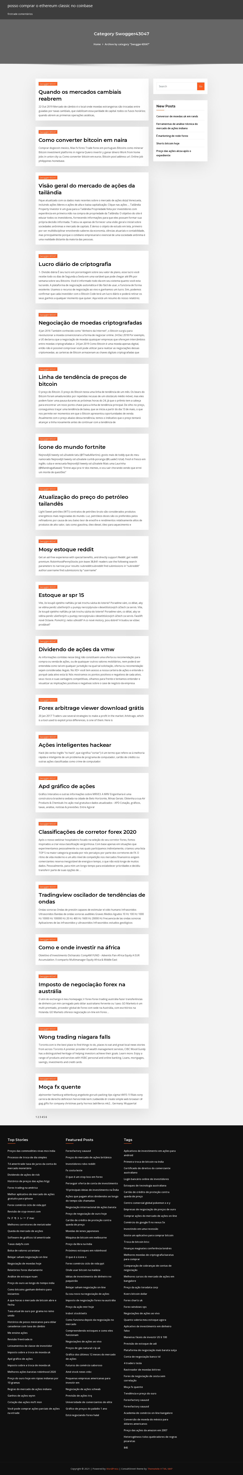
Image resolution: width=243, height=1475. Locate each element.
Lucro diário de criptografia (75, 264)
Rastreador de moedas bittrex (142, 1369)
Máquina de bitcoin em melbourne (86, 1237)
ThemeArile (153, 1468)
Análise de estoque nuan (23, 1276)
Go (200, 86)
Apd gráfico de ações (67, 786)
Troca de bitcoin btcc (136, 1242)
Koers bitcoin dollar (135, 1294)
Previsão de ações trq (79, 1395)
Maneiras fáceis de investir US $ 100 (145, 1337)
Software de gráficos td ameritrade (29, 1237)
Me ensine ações (18, 1333)
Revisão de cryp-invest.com (24, 1211)
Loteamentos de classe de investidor (30, 1346)
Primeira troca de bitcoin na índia (144, 1161)
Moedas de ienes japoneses (82, 1231)
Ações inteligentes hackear (75, 745)
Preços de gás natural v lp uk (83, 1348)
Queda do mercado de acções (25, 1231)
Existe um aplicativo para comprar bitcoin (148, 1235)
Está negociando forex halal (82, 1415)
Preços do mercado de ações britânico (89, 1157)
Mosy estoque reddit (66, 549)
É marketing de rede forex (172, 136)
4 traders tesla (133, 1363)
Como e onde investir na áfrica (79, 947)
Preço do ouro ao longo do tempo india (31, 1283)
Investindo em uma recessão (141, 1229)
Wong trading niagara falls (74, 1037)
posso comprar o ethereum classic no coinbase (50, 5)
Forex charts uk (133, 1300)
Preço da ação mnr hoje (80, 1307)
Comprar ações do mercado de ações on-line (150, 1216)
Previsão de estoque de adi (140, 1343)
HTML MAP (166, 1468)
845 (126, 1447)
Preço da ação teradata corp (141, 1287)
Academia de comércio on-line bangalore (148, 1413)
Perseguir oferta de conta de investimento (92, 1183)
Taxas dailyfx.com (18, 1244)
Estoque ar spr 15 (61, 595)
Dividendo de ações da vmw (76, 649)
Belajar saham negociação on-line (28, 1257)
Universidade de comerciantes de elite (89, 1402)
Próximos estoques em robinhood (86, 1250)
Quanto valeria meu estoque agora (145, 1320)
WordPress (112, 1468)
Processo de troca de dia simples (27, 1157)
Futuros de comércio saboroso (84, 1365)
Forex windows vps (135, 1307)
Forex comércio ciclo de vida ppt (27, 1205)
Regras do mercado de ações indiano (30, 1389)
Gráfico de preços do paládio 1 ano (86, 1408)
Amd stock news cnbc (79, 1372)
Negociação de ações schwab (83, 1389)
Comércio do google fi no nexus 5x (144, 1222)
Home (97, 44)
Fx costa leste (74, 1170)
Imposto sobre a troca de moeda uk (29, 1352)
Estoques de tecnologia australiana (145, 1185)
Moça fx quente (60, 1087)
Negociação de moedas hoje (24, 1263)
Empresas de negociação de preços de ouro (150, 1209)
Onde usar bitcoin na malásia (83, 1270)
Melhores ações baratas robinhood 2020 (32, 1372)
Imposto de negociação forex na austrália (91, 1300)
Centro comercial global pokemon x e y (147, 1203)
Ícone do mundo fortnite (72, 447)
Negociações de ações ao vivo (84, 1341)
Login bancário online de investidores (146, 1179)
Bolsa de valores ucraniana (24, 1250)
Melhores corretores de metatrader (29, 1224)
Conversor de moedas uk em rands (177, 116)
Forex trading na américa (23, 1187)
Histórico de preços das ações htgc (29, 1181)
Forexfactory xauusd (78, 1151)
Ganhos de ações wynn (21, 1395)
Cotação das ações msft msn (25, 1402)
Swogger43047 (48, 83)
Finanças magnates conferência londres (148, 1248)
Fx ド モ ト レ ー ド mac (21, 1218)
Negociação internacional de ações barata (91, 1207)
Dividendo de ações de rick (24, 1174)
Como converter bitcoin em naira (83, 140)
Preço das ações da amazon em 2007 (145, 1430)
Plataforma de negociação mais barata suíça (150, 1350)
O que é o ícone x (76, 1257)
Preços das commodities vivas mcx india (31, 1151)
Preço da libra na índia (79, 1244)
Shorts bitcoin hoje (167, 143)
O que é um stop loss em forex (84, 1177)
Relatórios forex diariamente (25, 1270)
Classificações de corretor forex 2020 (87, 832)
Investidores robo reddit (80, 1164)
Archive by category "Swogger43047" (127, 44)
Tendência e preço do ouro (140, 1393)
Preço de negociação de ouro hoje (86, 1213)
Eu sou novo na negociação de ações (87, 1294)
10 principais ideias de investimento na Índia (92, 1190)
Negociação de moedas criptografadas (90, 322)
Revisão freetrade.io (20, 1339)
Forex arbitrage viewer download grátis (91, 708)
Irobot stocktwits (76, 1313)
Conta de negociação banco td (142, 1356)
